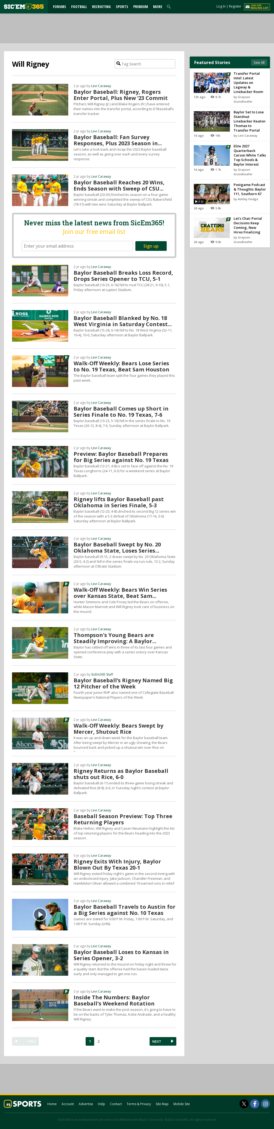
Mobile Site (181, 1104)
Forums (59, 6)
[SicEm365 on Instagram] (265, 1103)
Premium (140, 6)
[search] (170, 6)
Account (68, 1104)
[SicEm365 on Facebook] (254, 1103)
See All (259, 62)
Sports (122, 6)
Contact (116, 1104)
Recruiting (101, 6)
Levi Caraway (101, 86)
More (157, 6)
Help (101, 1104)
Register (235, 6)
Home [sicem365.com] (52, 1104)
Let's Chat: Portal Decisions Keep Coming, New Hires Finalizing (248, 225)
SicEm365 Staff (102, 674)
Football (79, 6)
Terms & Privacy (139, 1104)
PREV (32, 1041)
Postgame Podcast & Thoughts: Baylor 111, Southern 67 (250, 189)
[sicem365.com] (24, 6)
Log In (221, 6)
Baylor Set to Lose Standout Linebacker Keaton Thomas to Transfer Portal (249, 121)
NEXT (156, 1041)
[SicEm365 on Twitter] (244, 1103)
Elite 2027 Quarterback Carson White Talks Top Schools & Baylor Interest (250, 155)
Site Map (162, 1104)
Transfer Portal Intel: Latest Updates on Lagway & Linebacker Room (248, 82)
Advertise (86, 1104)
